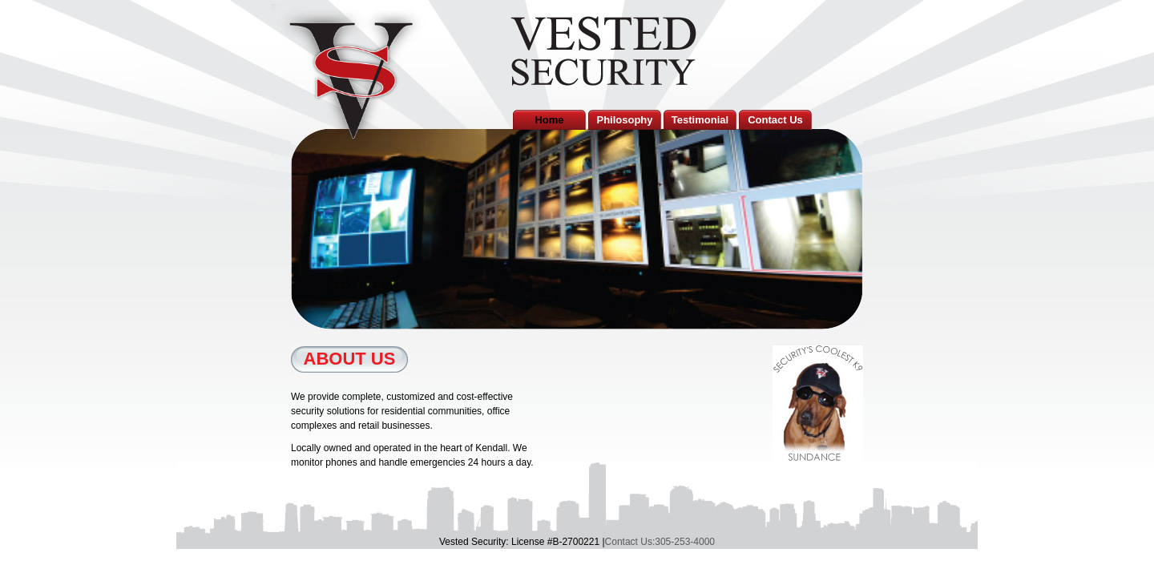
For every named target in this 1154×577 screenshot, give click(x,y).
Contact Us (775, 120)
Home (549, 120)
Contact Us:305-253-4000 (660, 541)
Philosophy (624, 120)
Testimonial (700, 120)
